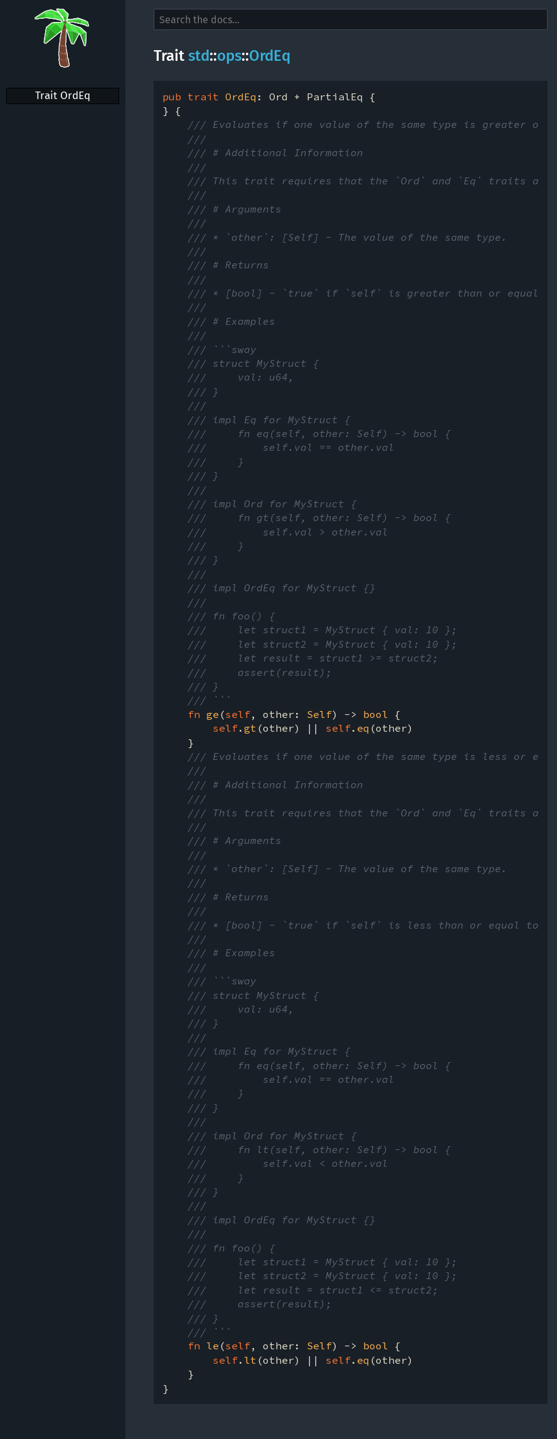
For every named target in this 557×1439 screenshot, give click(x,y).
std (199, 56)
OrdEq (269, 56)
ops (229, 56)
